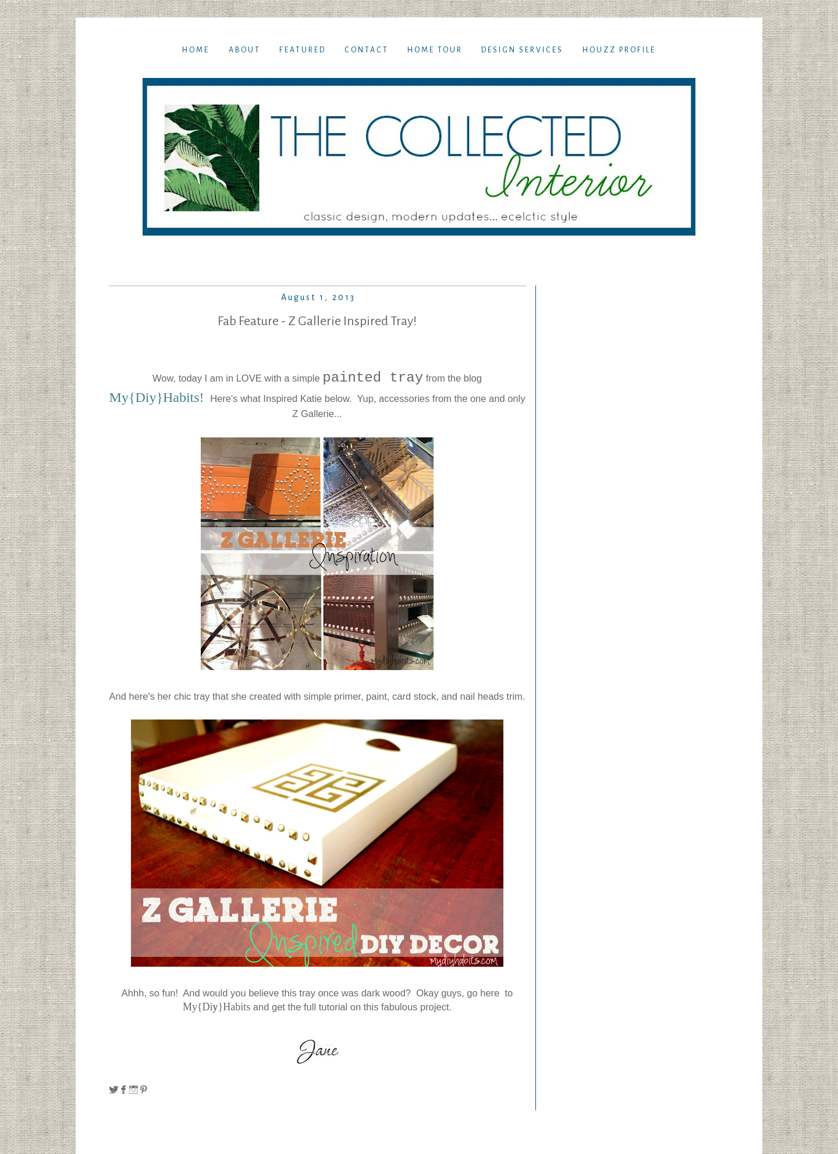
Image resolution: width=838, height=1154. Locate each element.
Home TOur (435, 50)
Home (196, 50)
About (245, 50)
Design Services (522, 50)
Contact (367, 50)
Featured (302, 50)
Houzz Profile (619, 50)
